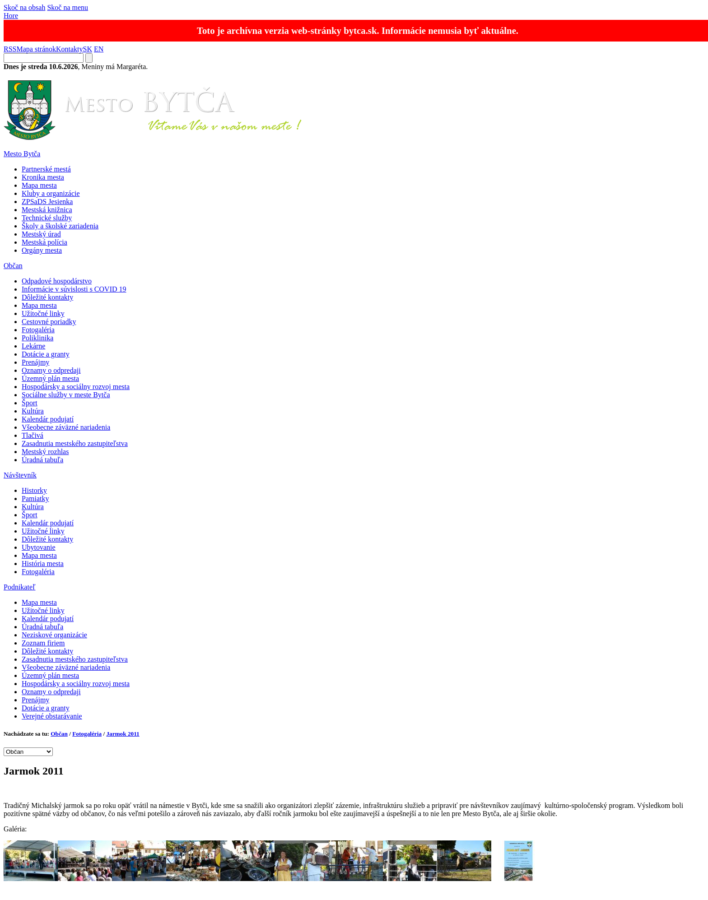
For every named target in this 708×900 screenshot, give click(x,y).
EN (98, 49)
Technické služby (47, 218)
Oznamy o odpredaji (51, 370)
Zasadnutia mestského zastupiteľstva (75, 443)
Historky (34, 490)
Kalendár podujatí (48, 419)
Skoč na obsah (24, 7)
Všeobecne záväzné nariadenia (66, 427)
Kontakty (69, 49)
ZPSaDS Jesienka (47, 201)
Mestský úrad (41, 234)
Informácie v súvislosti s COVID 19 (74, 289)
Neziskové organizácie (54, 635)
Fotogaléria (38, 330)
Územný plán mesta (50, 378)
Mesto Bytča (22, 154)
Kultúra (33, 411)
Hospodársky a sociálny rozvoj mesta (76, 386)
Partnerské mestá (46, 169)
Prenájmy (35, 362)
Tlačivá (32, 435)
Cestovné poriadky (49, 321)
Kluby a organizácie (51, 193)
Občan (13, 265)
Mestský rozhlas (45, 451)
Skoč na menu (67, 7)
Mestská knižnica (47, 209)
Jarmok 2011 (122, 733)
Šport (29, 403)
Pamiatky (35, 498)
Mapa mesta (39, 185)
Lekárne (33, 346)
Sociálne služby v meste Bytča (66, 395)
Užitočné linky (43, 313)
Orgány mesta (42, 250)
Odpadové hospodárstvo (57, 281)
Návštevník (20, 475)
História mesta (43, 563)
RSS (10, 49)
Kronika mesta (43, 177)
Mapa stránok (36, 49)
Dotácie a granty (46, 354)
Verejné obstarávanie (52, 716)
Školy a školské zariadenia (60, 226)
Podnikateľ (20, 587)
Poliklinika (37, 338)
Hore (11, 15)
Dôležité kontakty (47, 297)
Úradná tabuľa (42, 460)
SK (87, 49)
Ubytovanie (39, 547)
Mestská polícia (44, 242)
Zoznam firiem (43, 643)
